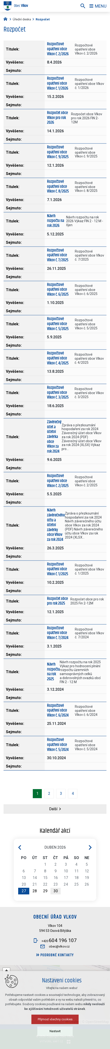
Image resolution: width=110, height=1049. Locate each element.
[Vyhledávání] (82, 6)
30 (56, 891)
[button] (78, 999)
